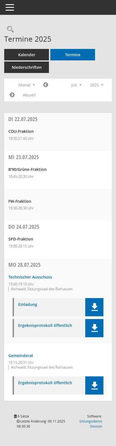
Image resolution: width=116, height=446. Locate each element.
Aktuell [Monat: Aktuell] (29, 95)
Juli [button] (76, 85)
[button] (94, 307)
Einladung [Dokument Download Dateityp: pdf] (27, 304)
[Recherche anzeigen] (9, 29)
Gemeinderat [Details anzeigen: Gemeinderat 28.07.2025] (20, 355)
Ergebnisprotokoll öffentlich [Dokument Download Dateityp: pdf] (45, 325)
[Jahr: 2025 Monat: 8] (12, 95)
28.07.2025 (24, 264)
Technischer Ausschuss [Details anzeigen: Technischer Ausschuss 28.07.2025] (30, 277)
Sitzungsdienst (90, 424)
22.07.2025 (22, 119)
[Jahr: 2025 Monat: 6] (45, 85)
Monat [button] (26, 85)
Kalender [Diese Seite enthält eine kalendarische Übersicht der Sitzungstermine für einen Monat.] (26, 54)
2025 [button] (96, 85)
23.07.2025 (23, 157)
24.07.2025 (23, 226)
